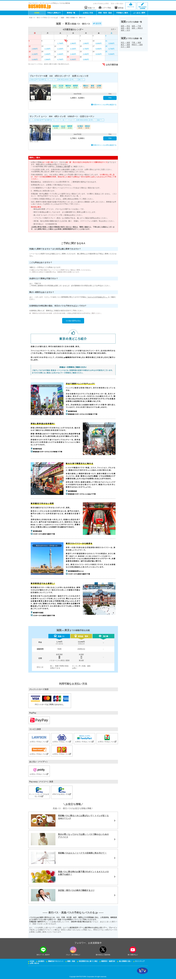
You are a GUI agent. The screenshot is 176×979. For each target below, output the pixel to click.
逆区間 (97, 23)
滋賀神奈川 (137, 28)
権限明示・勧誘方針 (108, 961)
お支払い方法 (88, 13)
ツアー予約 (105, 7)
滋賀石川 (125, 30)
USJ (54, 86)
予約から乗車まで (54, 13)
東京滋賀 (125, 45)
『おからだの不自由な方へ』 (97, 297)
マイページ (130, 5)
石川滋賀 (125, 47)
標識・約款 (71, 961)
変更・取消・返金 (105, 13)
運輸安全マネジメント (56, 961)
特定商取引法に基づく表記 (88, 961)
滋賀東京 (125, 28)
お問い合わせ (34, 963)
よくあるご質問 (139, 13)
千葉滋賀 (136, 42)
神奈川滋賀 (137, 45)
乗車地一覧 (71, 13)
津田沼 (87, 126)
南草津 (75, 86)
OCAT (63, 126)
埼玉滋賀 (125, 42)
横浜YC (86, 86)
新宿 (92, 86)
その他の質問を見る (73, 321)
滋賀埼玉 (125, 26)
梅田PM (68, 86)
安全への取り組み (117, 3)
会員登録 (142, 6)
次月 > (113, 29)
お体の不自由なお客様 (101, 3)
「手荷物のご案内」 (62, 166)
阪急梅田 (56, 126)
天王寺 (61, 86)
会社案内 (41, 961)
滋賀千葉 (136, 26)
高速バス (90, 7)
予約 (110, 98)
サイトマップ (139, 961)
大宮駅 (99, 86)
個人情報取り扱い (125, 961)
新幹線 (119, 7)
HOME (36, 13)
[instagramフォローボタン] (73, 949)
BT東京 (80, 126)
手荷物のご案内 (122, 13)
